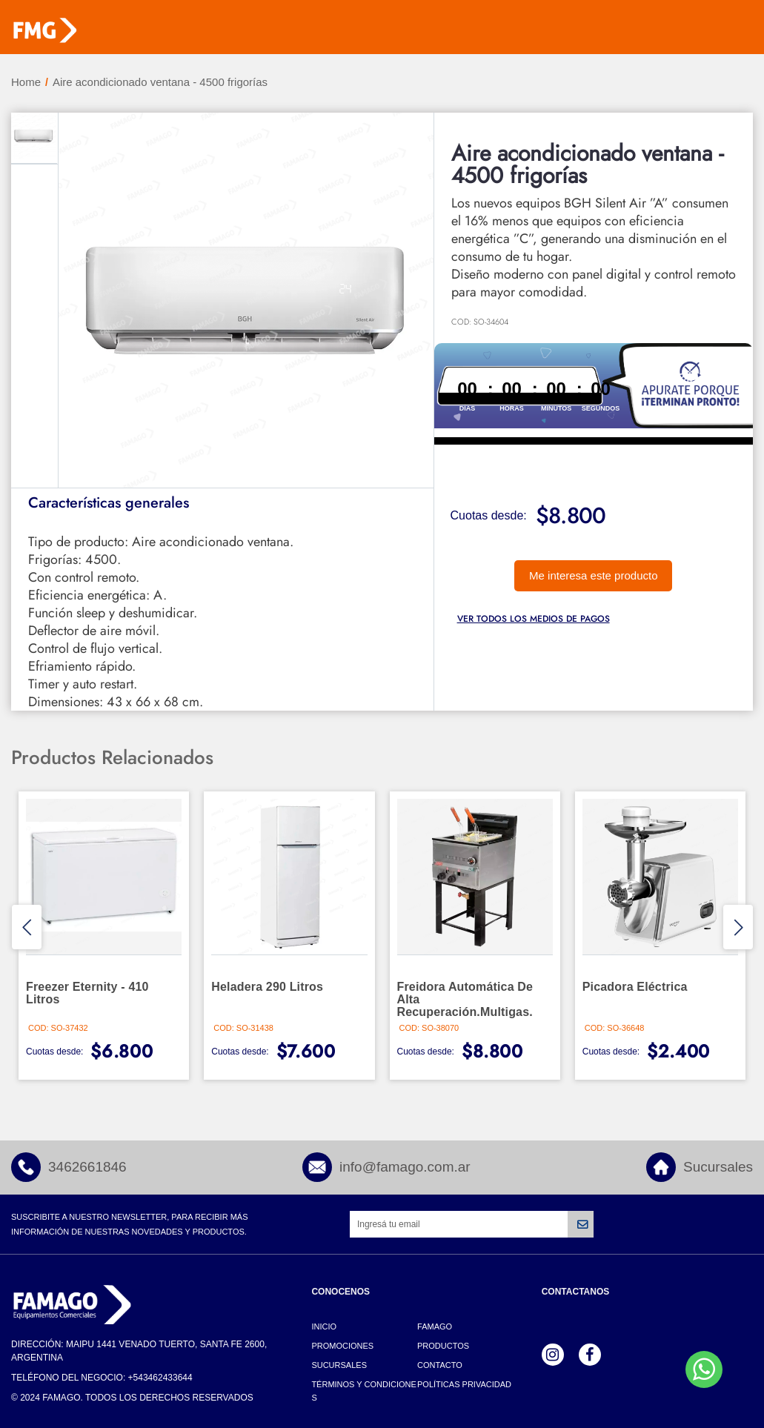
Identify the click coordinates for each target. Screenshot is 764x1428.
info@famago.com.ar (405, 1167)
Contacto (439, 1365)
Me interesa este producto (593, 575)
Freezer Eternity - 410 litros (87, 993)
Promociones (342, 1345)
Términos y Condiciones (363, 1391)
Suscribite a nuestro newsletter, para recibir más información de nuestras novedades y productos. (129, 1224)
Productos (443, 1345)
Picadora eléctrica (635, 986)
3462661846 (87, 1167)
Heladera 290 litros (267, 986)
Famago (434, 1326)
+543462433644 (160, 1377)
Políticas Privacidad (464, 1384)
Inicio (323, 1326)
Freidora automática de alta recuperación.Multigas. (465, 999)
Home (26, 82)
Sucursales (718, 1167)
